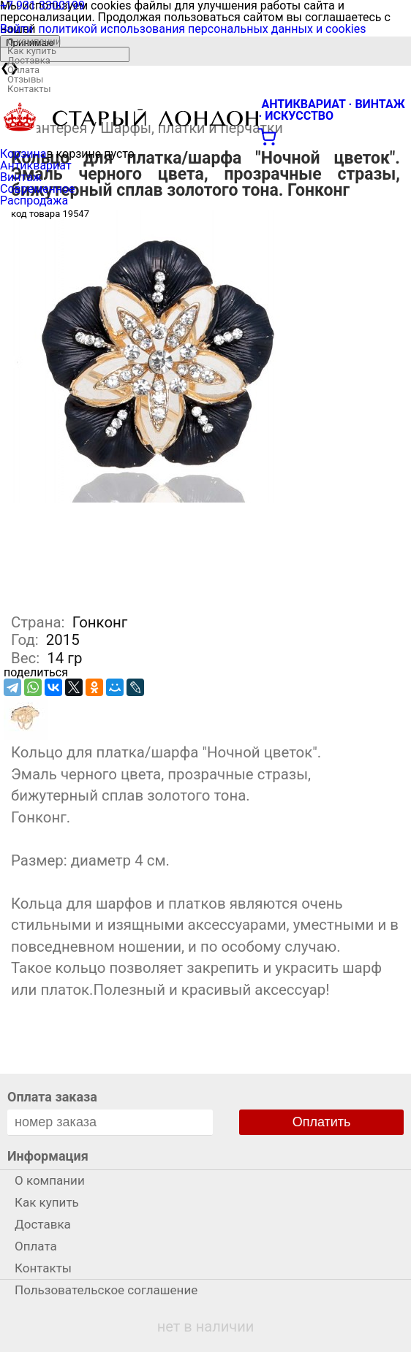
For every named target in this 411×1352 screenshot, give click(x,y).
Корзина (23, 154)
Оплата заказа (52, 1096)
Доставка (28, 60)
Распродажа (34, 200)
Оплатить (322, 1122)
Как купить (31, 50)
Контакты (29, 88)
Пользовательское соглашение (106, 1290)
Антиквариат (36, 165)
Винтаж (21, 177)
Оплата (23, 69)
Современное (37, 189)
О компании (34, 41)
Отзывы (25, 79)
